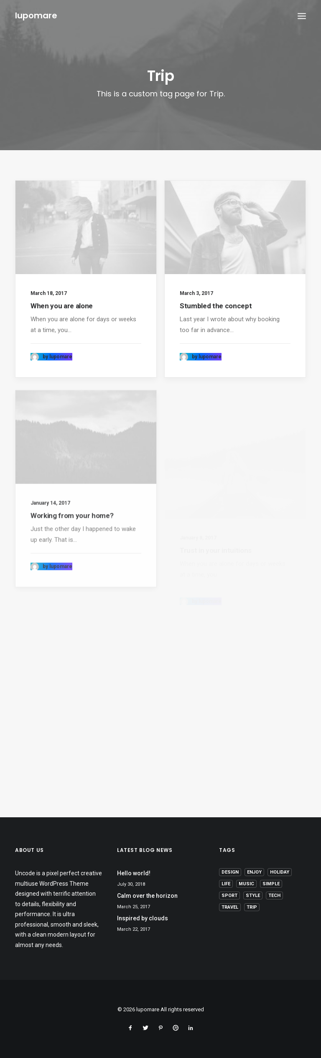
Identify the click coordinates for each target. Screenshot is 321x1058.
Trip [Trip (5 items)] (252, 907)
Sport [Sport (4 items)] (229, 895)
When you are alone (62, 306)
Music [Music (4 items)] (246, 884)
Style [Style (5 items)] (253, 895)
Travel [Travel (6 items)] (230, 907)
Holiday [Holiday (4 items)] (279, 872)
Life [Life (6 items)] (226, 884)
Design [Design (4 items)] (230, 872)
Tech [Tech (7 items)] (274, 895)
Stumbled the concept (216, 306)
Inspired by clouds (142, 918)
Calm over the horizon (147, 895)
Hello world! (133, 873)
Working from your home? (72, 547)
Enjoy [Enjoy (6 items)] (254, 872)
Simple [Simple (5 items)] (271, 884)
